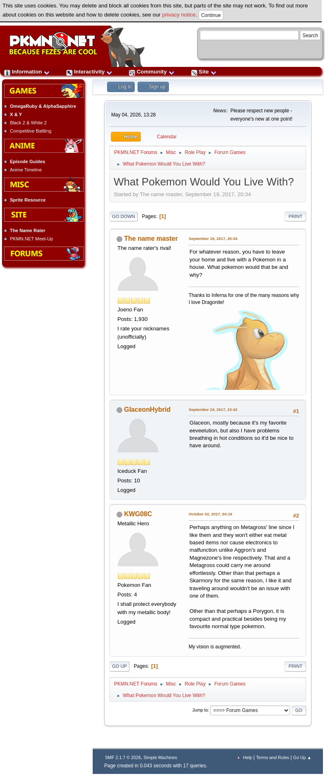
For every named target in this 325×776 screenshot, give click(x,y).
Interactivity (89, 72)
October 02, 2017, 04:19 (210, 514)
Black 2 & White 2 (28, 122)
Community (152, 72)
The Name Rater (27, 230)
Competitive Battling (30, 130)
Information (27, 72)
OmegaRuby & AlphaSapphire (43, 106)
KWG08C (138, 513)
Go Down (123, 216)
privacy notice (179, 15)
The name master (151, 238)
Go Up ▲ (302, 757)
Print (295, 216)
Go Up (119, 666)
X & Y (16, 114)
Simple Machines (160, 757)
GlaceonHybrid (147, 409)
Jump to (200, 709)
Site (204, 72)
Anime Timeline (26, 169)
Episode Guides (27, 161)
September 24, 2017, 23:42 (213, 409)
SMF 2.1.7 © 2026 (123, 757)
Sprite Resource (28, 199)
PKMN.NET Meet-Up (31, 238)
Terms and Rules (272, 757)
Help (247, 757)
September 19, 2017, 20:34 (213, 238)
